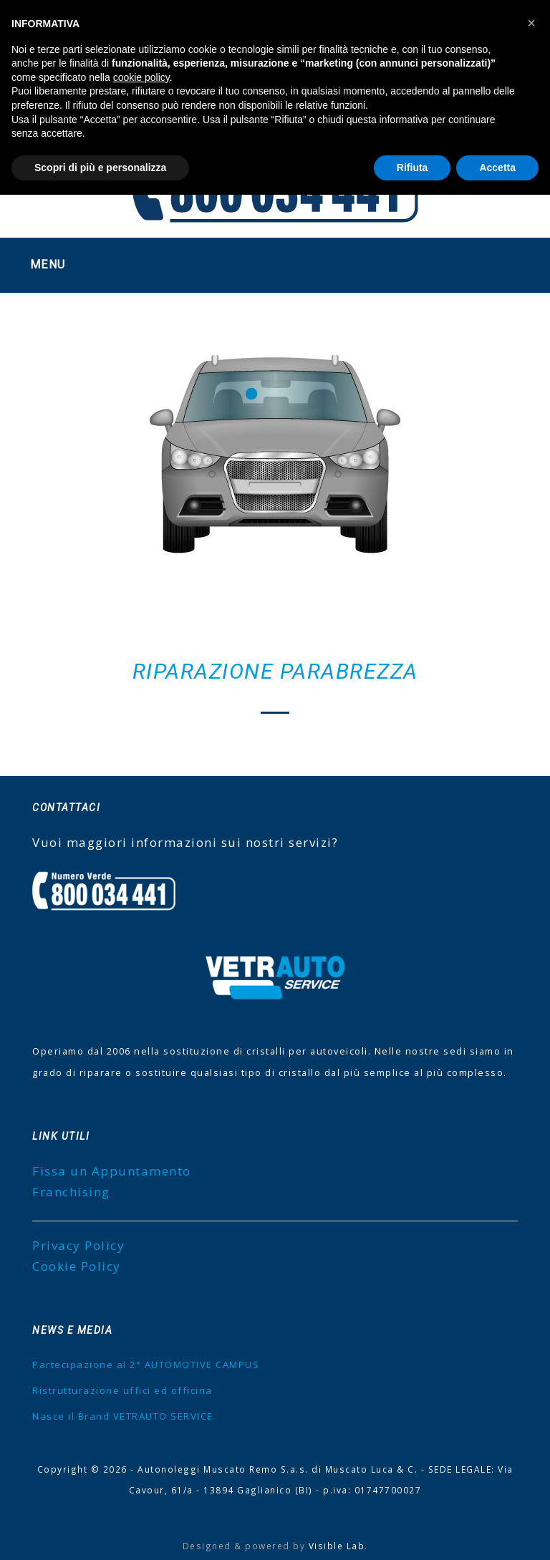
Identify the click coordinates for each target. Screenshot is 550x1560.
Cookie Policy (76, 1266)
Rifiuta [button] (412, 167)
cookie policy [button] (141, 77)
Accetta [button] (497, 167)
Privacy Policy (78, 1245)
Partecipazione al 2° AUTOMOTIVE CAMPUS (145, 1364)
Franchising (71, 1191)
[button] (531, 22)
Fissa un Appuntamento (111, 1171)
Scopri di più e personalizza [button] (100, 167)
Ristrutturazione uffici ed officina (122, 1390)
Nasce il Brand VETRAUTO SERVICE (122, 1416)
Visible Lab (337, 1545)
